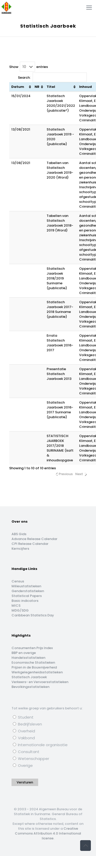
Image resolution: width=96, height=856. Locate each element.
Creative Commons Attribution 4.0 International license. (48, 833)
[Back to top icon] (85, 845)
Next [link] (79, 474)
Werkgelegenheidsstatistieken (37, 672)
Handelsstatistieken (28, 657)
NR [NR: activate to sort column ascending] (37, 86)
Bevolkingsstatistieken (30, 686)
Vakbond (24, 738)
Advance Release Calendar (34, 538)
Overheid (24, 731)
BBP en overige (24, 652)
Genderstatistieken (28, 591)
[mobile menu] (89, 7)
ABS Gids (19, 534)
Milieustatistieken (26, 586)
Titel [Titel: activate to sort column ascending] (51, 86)
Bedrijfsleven (27, 724)
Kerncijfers (20, 548)
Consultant (26, 751)
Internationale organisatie (40, 744)
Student (23, 717)
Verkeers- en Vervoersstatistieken (40, 681)
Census (18, 581)
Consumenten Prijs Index (32, 648)
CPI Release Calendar (30, 543)
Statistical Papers (27, 595)
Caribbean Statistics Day (33, 615)
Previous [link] (66, 474)
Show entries (28, 67)
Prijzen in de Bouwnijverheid (34, 667)
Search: (52, 77)
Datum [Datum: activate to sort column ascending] (17, 86)
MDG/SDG (20, 610)
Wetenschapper (31, 758)
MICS (16, 605)
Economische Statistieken (33, 662)
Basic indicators (25, 600)
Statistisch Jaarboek (29, 677)
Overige (23, 765)
